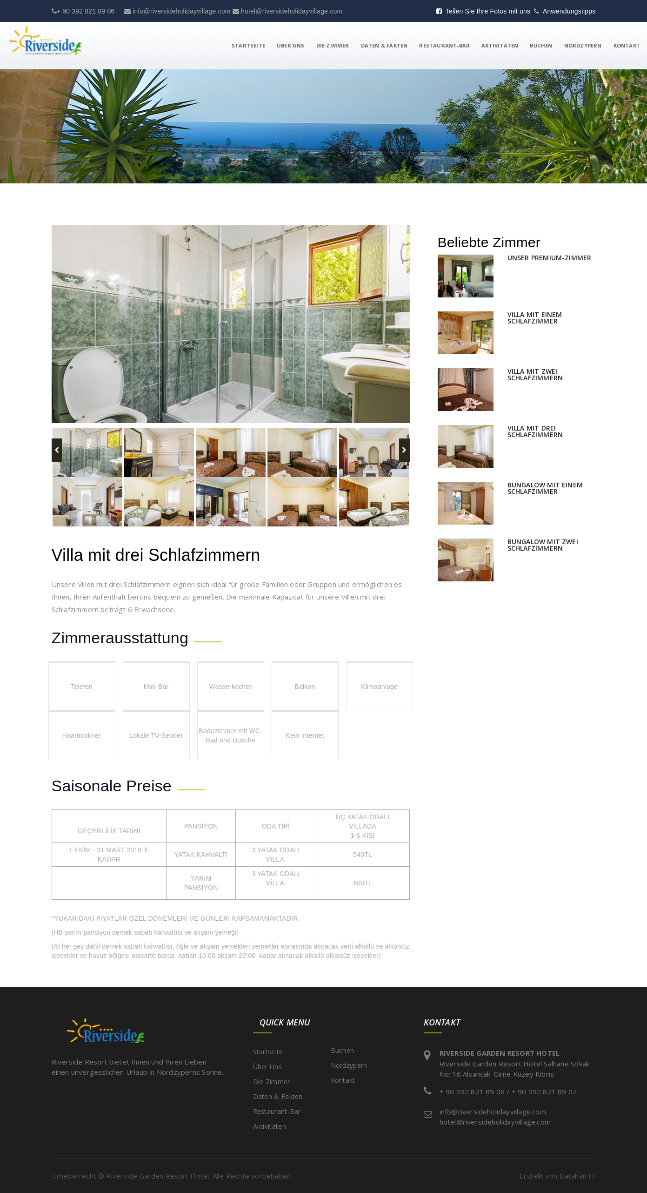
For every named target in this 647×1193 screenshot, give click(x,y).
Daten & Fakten (384, 45)
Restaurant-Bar (444, 45)
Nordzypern (583, 45)
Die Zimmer (332, 45)
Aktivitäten (499, 45)
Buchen (541, 45)
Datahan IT (578, 1175)
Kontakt (627, 45)
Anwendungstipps (569, 11)
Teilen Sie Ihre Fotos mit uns (483, 11)
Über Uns (291, 45)
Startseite (248, 45)
